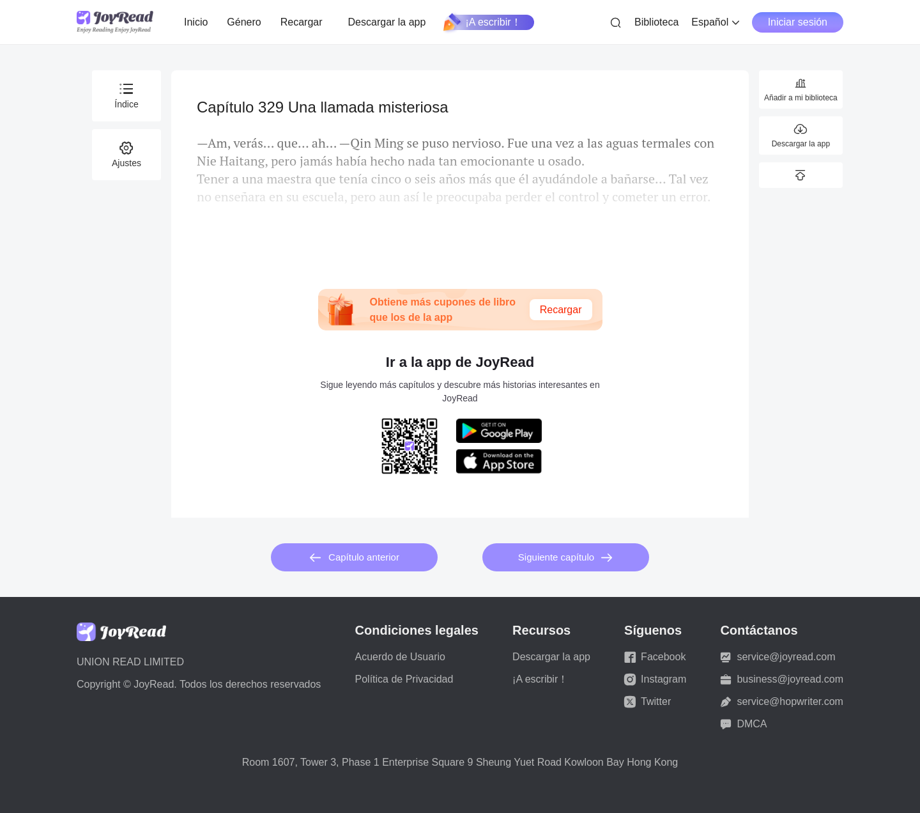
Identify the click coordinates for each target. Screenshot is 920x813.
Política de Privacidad (404, 679)
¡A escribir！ (483, 22)
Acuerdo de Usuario (400, 656)
